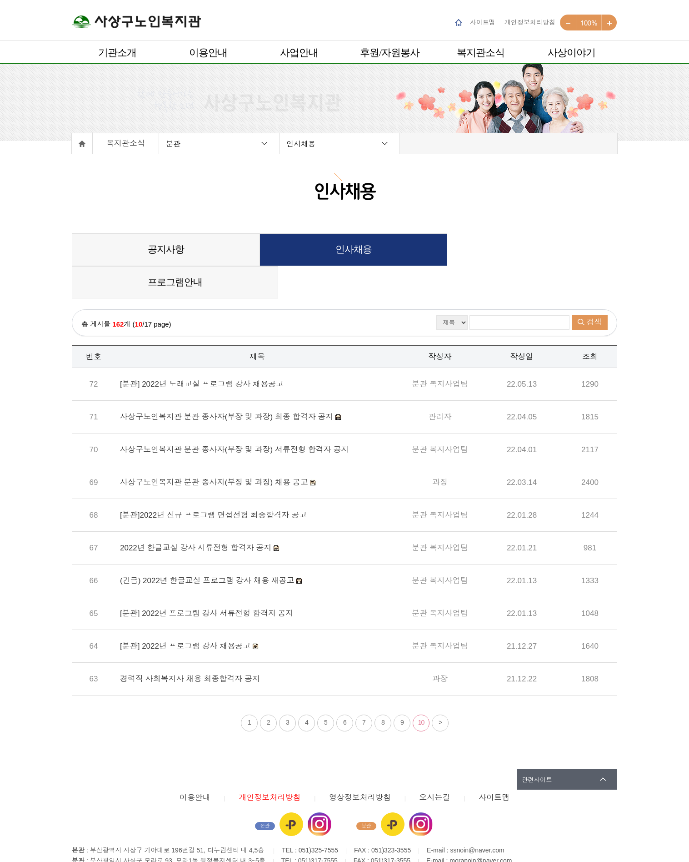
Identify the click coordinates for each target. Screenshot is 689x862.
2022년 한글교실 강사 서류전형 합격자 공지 (197, 515)
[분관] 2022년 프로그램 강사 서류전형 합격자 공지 (207, 581)
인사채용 (300, 143)
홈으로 (82, 143)
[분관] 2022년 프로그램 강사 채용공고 (186, 614)
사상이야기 (571, 52)
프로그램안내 (526, 249)
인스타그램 (319, 792)
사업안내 (299, 52)
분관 (173, 143)
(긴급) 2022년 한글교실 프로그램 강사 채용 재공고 (208, 548)
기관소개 (117, 52)
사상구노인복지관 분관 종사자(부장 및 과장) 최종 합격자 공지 (227, 384)
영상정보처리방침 (360, 765)
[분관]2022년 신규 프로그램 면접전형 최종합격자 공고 (213, 483)
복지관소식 (480, 52)
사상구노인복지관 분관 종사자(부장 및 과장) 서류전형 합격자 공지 (234, 417)
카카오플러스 (291, 792)
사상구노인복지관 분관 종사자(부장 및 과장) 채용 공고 (215, 450)
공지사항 (163, 249)
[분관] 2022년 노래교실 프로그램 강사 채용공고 (202, 352)
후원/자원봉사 (389, 52)
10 (421, 690)
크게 (609, 23)
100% (588, 23)
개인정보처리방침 (529, 22)
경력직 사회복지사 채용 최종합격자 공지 (190, 646)
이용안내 (208, 52)
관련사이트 (537, 747)
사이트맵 (482, 22)
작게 (568, 23)
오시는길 (434, 765)
